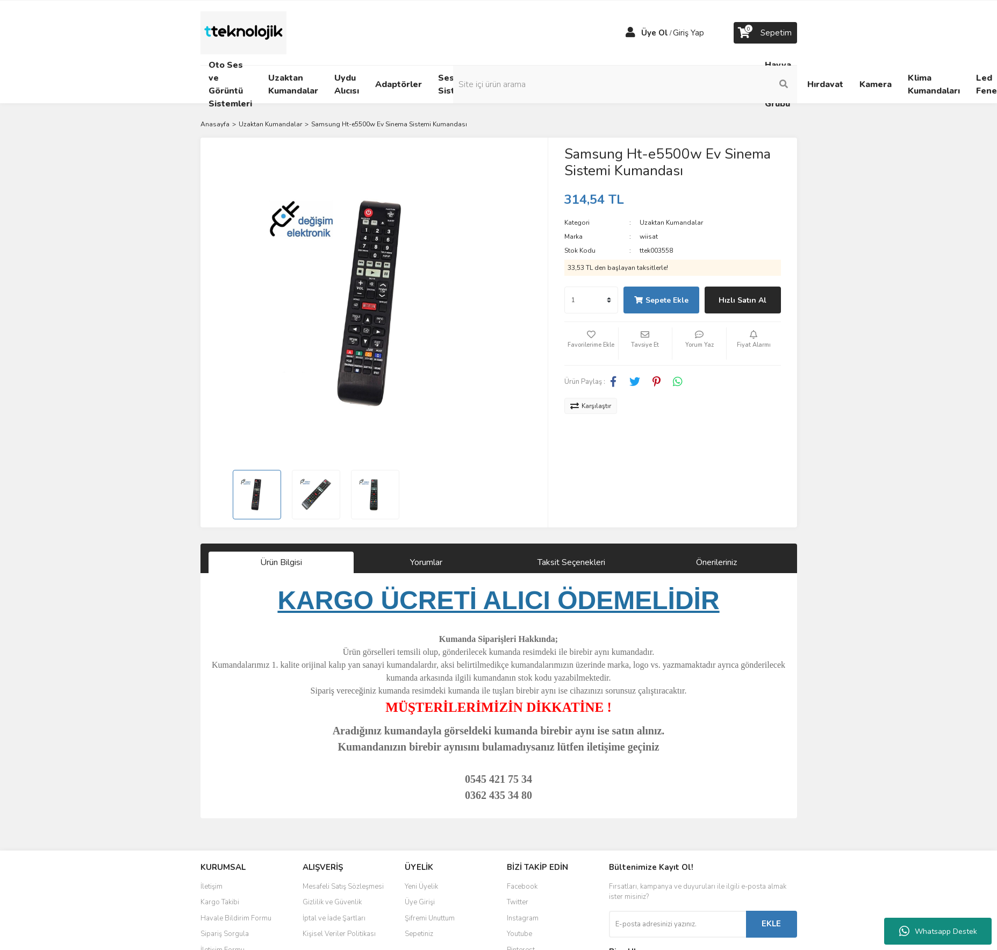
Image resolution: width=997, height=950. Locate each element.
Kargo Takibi (219, 902)
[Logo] (243, 32)
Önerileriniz (716, 562)
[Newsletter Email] (677, 924)
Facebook (522, 886)
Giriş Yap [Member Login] (688, 32)
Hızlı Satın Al (742, 300)
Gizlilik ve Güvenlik (332, 902)
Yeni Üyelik (421, 886)
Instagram (523, 918)
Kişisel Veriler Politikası (339, 934)
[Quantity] (591, 300)
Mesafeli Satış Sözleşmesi (343, 886)
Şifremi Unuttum (430, 918)
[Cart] (765, 33)
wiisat (649, 236)
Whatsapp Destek (938, 931)
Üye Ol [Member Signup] (654, 32)
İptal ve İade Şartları (334, 918)
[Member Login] (630, 33)
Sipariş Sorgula (224, 934)
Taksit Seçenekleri (571, 562)
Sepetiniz (419, 934)
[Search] (724, 84)
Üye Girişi (420, 902)
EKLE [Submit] (771, 923)
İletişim (211, 886)
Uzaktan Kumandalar (671, 222)
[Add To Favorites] (591, 343)
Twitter (517, 902)
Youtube (519, 934)
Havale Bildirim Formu (235, 918)
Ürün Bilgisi (281, 562)
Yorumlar (426, 562)
